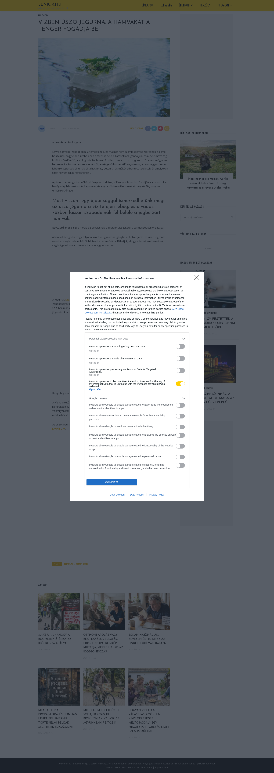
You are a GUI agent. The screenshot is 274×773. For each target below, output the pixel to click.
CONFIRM (111, 482)
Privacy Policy (156, 494)
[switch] (180, 346)
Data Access (137, 494)
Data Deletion (117, 494)
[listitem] (137, 339)
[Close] (197, 278)
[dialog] (137, 386)
